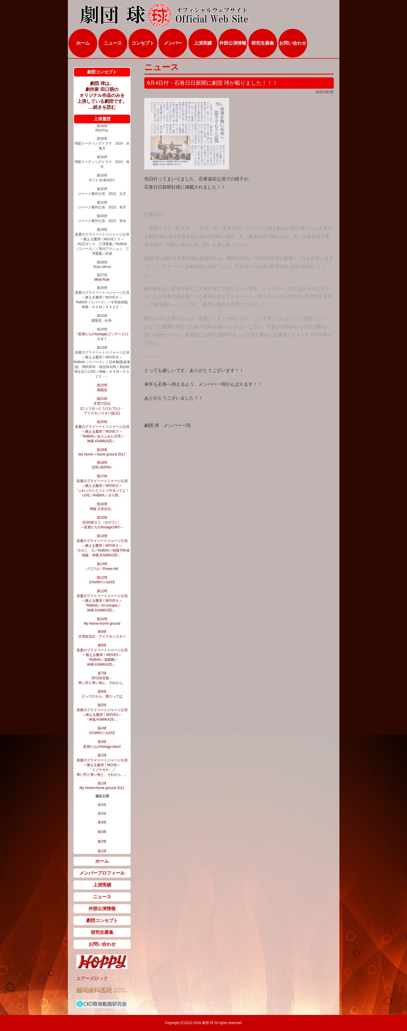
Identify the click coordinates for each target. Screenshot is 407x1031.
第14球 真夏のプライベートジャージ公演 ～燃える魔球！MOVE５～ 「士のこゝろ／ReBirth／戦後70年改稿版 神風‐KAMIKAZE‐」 (102, 545)
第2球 (102, 841)
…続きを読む (102, 107)
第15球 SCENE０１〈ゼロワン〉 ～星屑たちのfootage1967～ (102, 522)
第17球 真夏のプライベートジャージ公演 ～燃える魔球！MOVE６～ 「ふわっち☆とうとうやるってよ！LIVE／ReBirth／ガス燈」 (102, 485)
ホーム (83, 43)
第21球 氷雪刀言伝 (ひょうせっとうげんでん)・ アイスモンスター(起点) (102, 406)
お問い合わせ (292, 43)
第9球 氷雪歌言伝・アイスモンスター (102, 634)
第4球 (102, 822)
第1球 (102, 851)
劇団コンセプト (102, 920)
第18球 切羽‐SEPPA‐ (102, 465)
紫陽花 (102, 390)
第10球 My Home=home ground (102, 621)
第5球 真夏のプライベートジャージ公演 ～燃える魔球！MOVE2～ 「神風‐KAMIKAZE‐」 (102, 712)
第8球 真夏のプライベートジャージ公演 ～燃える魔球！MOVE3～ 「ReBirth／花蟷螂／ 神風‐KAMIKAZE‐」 (102, 654)
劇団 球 (207, 1023)
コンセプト (143, 43)
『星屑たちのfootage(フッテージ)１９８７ (102, 336)
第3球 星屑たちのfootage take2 (102, 744)
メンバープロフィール (102, 873)
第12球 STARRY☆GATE (102, 580)
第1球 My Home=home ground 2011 (101, 785)
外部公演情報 (232, 43)
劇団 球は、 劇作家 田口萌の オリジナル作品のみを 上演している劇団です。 (102, 92)
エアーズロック (92, 978)
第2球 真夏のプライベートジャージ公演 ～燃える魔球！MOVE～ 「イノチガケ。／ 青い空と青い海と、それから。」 (102, 765)
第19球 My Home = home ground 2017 (102, 452)
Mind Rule (101, 280)
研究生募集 (262, 43)
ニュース (113, 43)
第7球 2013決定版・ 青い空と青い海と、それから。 (102, 678)
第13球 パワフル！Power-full (102, 566)
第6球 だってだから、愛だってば (102, 694)
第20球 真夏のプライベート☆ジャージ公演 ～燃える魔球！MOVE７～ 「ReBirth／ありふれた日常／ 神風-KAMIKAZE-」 (102, 431)
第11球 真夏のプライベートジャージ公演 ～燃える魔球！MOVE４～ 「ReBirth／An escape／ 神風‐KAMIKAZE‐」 (102, 600)
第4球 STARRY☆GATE (102, 730)
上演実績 (203, 43)
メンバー (173, 43)
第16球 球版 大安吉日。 (102, 506)
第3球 (102, 832)
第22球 (102, 385)
